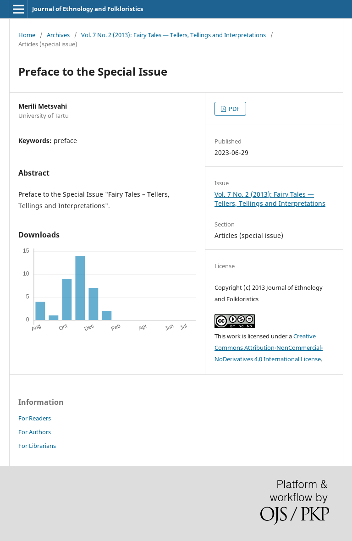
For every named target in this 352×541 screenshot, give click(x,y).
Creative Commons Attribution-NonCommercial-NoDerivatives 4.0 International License (268, 347)
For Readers (34, 418)
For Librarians (37, 446)
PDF (233, 109)
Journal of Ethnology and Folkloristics (87, 9)
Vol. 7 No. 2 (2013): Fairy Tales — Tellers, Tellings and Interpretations (173, 35)
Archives (58, 35)
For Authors (34, 432)
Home (26, 35)
